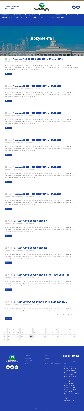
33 (74, 333)
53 (13, 339)
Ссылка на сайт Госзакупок (52, 363)
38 (22, 336)
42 (39, 336)
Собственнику (48, 358)
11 (52, 329)
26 (44, 333)
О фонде (27, 355)
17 (4, 333)
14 (65, 329)
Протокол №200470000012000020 (30, 248)
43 (44, 336)
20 (18, 333)
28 (52, 333)
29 (57, 333)
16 (74, 329)
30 (61, 333)
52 (9, 339)
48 (65, 336)
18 (9, 333)
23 (31, 333)
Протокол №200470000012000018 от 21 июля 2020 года (41, 275)
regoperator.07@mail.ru (12, 6)
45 (52, 336)
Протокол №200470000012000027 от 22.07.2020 (37, 86)
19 (13, 333)
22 (26, 333)
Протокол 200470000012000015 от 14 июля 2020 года (40, 302)
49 (70, 336)
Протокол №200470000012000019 (30, 221)
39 (26, 336)
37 (18, 336)
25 (39, 333)
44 (48, 336)
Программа (27, 358)
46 (57, 336)
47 (61, 336)
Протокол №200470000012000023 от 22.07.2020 (37, 140)
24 (35, 333)
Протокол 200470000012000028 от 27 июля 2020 (38, 59)
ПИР (45, 360)
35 (9, 336)
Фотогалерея (28, 360)
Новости (26, 363)
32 (70, 333)
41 (35, 336)
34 (5, 336)
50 (74, 336)
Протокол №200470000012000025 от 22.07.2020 (37, 113)
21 (22, 333)
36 (13, 336)
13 (61, 329)
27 (48, 333)
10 (48, 329)
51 (4, 339)
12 (57, 329)
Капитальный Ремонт (28, 61)
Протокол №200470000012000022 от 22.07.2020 (37, 194)
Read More (8, 73)
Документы (18, 61)
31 (65, 333)
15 (70, 329)
